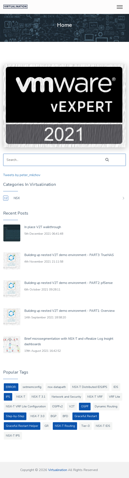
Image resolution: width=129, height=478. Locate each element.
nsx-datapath (57, 387)
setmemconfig (32, 387)
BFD (65, 416)
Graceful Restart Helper (22, 426)
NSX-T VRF (95, 397)
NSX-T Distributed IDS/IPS (89, 387)
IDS (116, 387)
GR (47, 426)
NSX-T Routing (65, 426)
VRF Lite (114, 397)
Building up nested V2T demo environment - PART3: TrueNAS (69, 255)
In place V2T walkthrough (42, 227)
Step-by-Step (15, 416)
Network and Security (66, 397)
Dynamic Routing (106, 406)
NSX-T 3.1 (38, 397)
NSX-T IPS (13, 436)
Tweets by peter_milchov (21, 175)
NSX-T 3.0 (37, 416)
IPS (8, 397)
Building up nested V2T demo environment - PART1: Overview (69, 311)
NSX (17, 198)
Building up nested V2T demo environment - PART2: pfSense (68, 283)
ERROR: (11, 387)
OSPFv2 (57, 406)
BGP (53, 416)
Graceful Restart (86, 416)
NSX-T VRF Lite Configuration (26, 406)
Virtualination (57, 470)
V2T (72, 406)
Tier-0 (85, 426)
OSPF (84, 406)
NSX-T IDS (103, 426)
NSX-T (20, 397)
